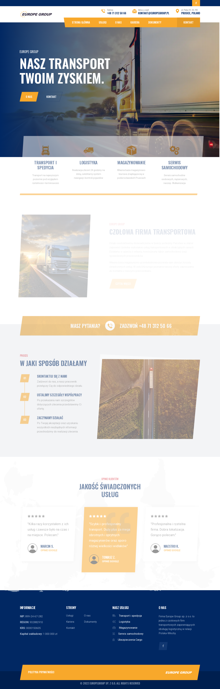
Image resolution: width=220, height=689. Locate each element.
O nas (118, 22)
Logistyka (124, 621)
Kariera (135, 22)
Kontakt (188, 22)
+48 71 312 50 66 (116, 13)
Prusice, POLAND (190, 13)
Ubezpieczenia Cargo (130, 639)
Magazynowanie (128, 627)
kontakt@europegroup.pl (153, 13)
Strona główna (81, 22)
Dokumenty (154, 22)
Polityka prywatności (41, 672)
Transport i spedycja (130, 615)
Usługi (102, 22)
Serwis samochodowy (130, 633)
